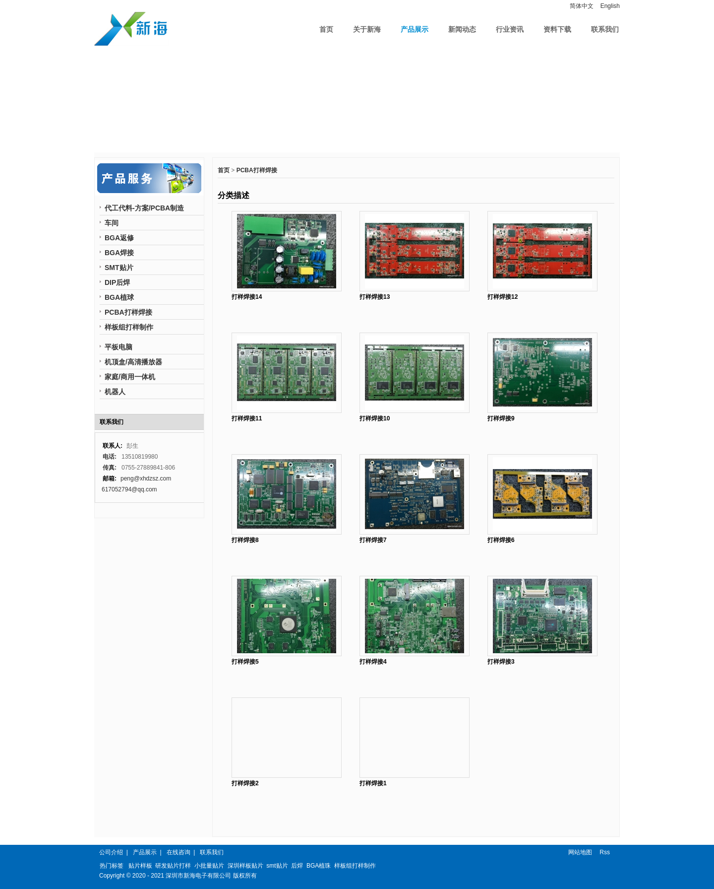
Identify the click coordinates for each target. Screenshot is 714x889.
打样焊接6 (501, 540)
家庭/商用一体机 (130, 377)
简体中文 (582, 5)
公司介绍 (111, 852)
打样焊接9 (501, 418)
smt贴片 (277, 865)
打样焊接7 (373, 540)
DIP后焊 (117, 282)
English (610, 5)
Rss (604, 852)
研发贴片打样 (173, 865)
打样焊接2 (245, 783)
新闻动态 (462, 29)
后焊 (297, 865)
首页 (326, 29)
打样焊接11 (247, 418)
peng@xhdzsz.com (145, 478)
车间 (112, 223)
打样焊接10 (374, 418)
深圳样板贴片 (245, 865)
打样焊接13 (374, 296)
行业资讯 (510, 29)
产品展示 (414, 29)
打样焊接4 (373, 661)
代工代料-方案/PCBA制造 (144, 208)
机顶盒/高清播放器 (133, 362)
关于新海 (367, 29)
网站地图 (580, 852)
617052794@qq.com (129, 489)
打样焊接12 (502, 296)
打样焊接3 (501, 661)
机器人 (115, 392)
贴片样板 (140, 865)
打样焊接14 (247, 296)
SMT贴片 (119, 268)
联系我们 (605, 29)
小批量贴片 (209, 865)
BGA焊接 (119, 253)
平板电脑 (118, 347)
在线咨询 (178, 852)
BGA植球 (119, 297)
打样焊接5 (245, 661)
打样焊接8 (245, 540)
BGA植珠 (318, 865)
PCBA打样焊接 (257, 170)
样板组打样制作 (129, 327)
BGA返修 (119, 238)
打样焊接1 (373, 783)
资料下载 (557, 29)
